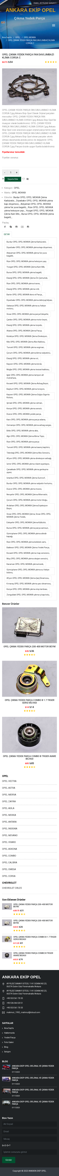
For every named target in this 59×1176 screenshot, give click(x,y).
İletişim (7, 1052)
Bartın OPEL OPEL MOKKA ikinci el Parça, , (25, 294)
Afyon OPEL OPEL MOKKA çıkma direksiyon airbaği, (29, 458)
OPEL (17, 37)
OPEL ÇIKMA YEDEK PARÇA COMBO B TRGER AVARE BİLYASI (29, 757)
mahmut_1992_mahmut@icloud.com (23, 1012)
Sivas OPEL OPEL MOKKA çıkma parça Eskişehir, (28, 314)
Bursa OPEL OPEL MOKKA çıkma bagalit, (24, 272)
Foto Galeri (9, 1042)
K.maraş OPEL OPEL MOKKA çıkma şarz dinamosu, (29, 584)
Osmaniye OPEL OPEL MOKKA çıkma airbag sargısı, (29, 425)
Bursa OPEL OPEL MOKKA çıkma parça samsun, (27, 528)
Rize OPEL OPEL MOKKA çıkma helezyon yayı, (27, 261)
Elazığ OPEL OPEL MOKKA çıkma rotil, (23, 289)
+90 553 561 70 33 (15, 998)
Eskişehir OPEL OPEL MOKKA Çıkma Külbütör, (26, 522)
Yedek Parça (9, 1037)
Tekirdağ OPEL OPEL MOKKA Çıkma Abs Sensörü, (28, 453)
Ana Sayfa (6, 37)
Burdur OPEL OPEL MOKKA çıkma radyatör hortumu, (29, 483)
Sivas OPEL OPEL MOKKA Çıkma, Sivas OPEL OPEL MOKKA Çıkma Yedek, (29, 515)
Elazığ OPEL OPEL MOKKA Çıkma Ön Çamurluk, (27, 278)
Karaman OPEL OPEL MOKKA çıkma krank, (25, 564)
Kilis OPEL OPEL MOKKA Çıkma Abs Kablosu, (26, 342)
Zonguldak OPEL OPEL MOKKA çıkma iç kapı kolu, (28, 595)
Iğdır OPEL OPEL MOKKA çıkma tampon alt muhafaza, (25, 376)
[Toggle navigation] (53, 25)
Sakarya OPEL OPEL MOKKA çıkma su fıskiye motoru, (26, 307)
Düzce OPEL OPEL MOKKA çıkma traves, (24, 489)
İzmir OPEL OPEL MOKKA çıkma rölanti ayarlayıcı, (28, 464)
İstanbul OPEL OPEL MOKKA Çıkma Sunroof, (26, 478)
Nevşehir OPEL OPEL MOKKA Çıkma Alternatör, (27, 494)
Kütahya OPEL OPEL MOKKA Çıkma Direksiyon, (27, 336)
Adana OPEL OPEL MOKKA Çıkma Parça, (24, 331)
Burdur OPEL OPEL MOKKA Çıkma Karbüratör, (26, 242)
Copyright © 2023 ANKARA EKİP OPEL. (30, 1171)
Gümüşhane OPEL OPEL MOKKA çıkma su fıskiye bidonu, (28, 571)
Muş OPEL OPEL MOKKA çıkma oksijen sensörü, (27, 558)
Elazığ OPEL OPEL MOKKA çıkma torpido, (24, 325)
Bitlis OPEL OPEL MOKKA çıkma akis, (22, 431)
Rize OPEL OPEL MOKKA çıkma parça (23, 442)
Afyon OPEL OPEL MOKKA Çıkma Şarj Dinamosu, (28, 578)
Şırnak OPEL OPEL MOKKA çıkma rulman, (24, 403)
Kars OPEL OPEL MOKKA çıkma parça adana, (26, 419)
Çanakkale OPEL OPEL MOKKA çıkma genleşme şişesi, (27, 470)
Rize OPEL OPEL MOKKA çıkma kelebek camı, (26, 542)
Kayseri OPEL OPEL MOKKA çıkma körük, (24, 364)
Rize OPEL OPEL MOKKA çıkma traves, (23, 283)
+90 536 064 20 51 (15, 1003)
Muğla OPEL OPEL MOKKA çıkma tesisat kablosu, (28, 369)
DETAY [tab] (7, 234)
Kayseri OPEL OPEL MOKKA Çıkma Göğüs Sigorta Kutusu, (28, 396)
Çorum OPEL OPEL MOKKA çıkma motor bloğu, (27, 500)
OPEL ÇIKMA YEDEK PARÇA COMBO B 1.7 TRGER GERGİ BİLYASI (29, 701)
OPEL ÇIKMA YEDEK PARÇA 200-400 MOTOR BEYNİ (30, 646)
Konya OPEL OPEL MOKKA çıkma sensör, (24, 408)
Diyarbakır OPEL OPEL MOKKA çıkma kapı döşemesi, (29, 247)
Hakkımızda (9, 1033)
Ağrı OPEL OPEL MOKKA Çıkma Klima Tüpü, (25, 436)
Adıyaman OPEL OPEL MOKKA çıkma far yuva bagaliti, (27, 254)
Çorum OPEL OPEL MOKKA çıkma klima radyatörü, (29, 353)
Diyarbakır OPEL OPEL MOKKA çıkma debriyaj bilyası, (29, 300)
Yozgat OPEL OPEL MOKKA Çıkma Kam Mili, (26, 267)
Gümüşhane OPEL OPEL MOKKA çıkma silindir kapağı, (27, 535)
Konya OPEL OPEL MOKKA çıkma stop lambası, (27, 589)
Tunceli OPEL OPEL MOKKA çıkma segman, (25, 347)
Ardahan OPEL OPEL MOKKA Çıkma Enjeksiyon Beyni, (27, 507)
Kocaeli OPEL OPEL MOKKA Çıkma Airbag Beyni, (27, 383)
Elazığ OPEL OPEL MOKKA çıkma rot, (23, 358)
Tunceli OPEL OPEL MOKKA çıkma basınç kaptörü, (28, 447)
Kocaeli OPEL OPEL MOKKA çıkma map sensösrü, (28, 553)
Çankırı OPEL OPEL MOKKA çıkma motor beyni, (27, 320)
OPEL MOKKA (30, 37)
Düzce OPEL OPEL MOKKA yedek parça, (24, 414)
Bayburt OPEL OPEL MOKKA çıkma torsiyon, (26, 389)
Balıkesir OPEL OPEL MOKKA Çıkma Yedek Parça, (28, 547)
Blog (6, 1047)
